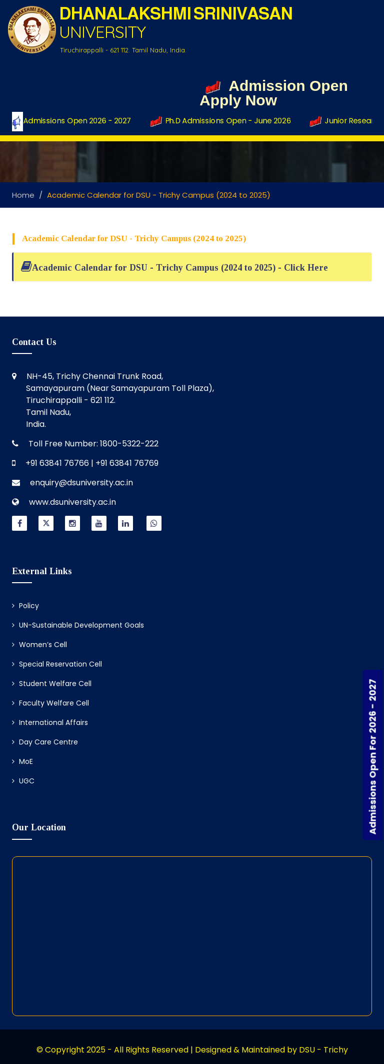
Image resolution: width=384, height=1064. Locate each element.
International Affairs (50, 722)
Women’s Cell (39, 645)
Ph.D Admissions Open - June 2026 (224, 121)
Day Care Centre (45, 742)
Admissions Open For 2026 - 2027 (372, 756)
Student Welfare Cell (52, 684)
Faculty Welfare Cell (50, 703)
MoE (22, 761)
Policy (25, 606)
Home (23, 195)
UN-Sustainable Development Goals (78, 625)
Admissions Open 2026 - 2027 (73, 121)
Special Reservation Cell (57, 664)
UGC (23, 781)
